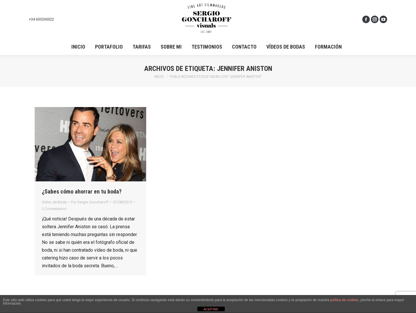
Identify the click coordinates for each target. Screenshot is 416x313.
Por (90, 202)
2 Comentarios (54, 209)
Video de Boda (54, 202)
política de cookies (344, 300)
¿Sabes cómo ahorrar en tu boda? (82, 191)
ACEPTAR (210, 309)
